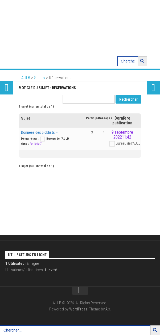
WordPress (78, 309)
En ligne (22, 263)
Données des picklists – (39, 132)
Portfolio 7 (36, 143)
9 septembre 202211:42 (122, 135)
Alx (107, 309)
